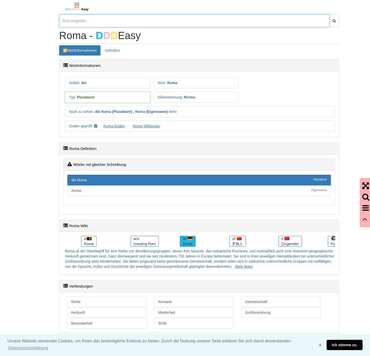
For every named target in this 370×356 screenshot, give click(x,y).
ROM (162, 323)
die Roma (199, 179)
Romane (165, 302)
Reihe (76, 302)
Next (333, 238)
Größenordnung (258, 312)
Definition (112, 50)
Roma (106, 112)
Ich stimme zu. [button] (344, 345)
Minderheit (166, 312)
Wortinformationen (82, 50)
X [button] (320, 345)
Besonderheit (81, 323)
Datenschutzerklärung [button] (28, 348)
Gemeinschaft (256, 302)
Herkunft (78, 312)
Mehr (173, 112)
